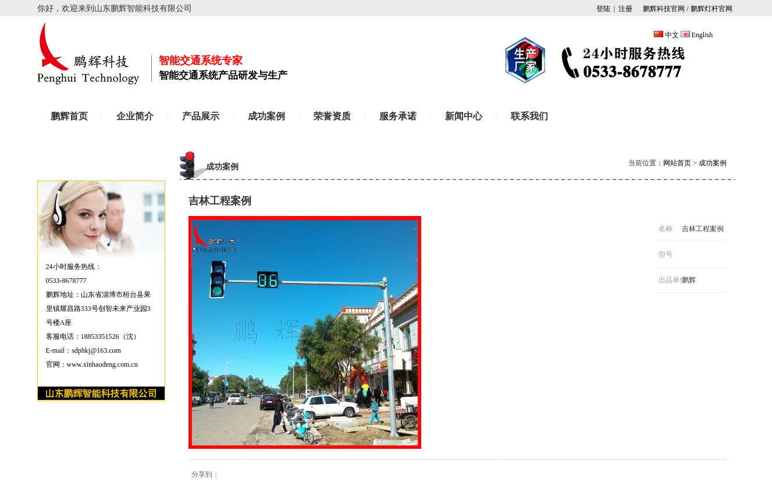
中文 (672, 35)
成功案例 (266, 116)
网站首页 (677, 163)
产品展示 (200, 116)
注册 (625, 9)
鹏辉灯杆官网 (711, 9)
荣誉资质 (332, 116)
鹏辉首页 (69, 116)
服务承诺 (398, 116)
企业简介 (135, 116)
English (702, 35)
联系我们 (529, 116)
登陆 (603, 9)
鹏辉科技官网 (663, 9)
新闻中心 (463, 116)
